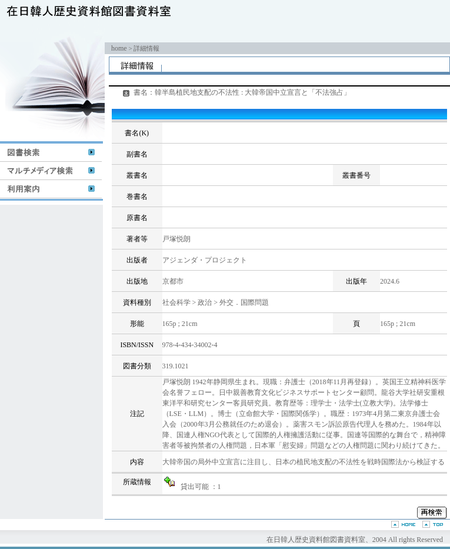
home (119, 48)
